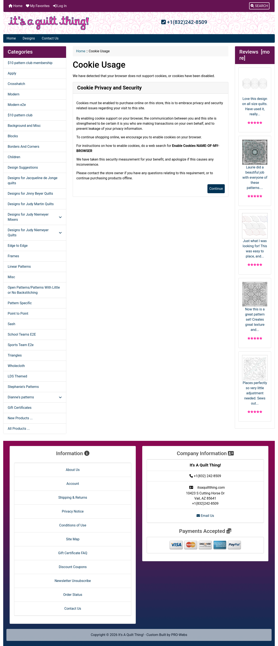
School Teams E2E (22, 334)
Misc (11, 277)
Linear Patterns (19, 267)
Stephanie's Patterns (23, 387)
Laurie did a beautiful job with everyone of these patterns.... (255, 164)
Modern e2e (17, 105)
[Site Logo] (49, 23)
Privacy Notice (73, 511)
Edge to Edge (18, 246)
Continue (216, 189)
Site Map (73, 539)
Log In (60, 6)
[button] (259, 6)
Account (72, 484)
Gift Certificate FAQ (72, 553)
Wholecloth (16, 366)
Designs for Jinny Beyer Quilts (30, 193)
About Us (73, 470)
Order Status (72, 595)
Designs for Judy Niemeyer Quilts (35, 232)
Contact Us (50, 38)
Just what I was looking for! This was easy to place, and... (255, 235)
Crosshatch (16, 84)
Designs (29, 38)
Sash (11, 324)
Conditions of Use (72, 525)
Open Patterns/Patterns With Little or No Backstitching (34, 290)
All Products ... (19, 429)
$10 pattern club (20, 115)
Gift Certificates (19, 408)
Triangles (15, 355)
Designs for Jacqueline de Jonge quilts (32, 180)
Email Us (205, 516)
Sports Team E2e (21, 345)
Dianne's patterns (35, 397)
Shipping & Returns (72, 497)
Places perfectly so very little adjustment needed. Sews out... (255, 380)
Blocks (13, 136)
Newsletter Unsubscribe (73, 581)
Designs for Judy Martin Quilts (31, 204)
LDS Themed (17, 376)
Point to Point (18, 313)
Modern (13, 94)
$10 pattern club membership (30, 63)
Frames (13, 256)
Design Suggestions (23, 167)
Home (15, 6)
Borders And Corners (23, 147)
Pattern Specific (20, 303)
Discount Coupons (73, 567)
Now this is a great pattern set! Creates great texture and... (255, 307)
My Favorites (38, 6)
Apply (12, 73)
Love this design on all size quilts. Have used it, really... (255, 93)
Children (14, 157)
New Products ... (20, 418)
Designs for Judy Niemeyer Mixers (35, 217)
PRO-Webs (179, 635)
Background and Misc (24, 126)
